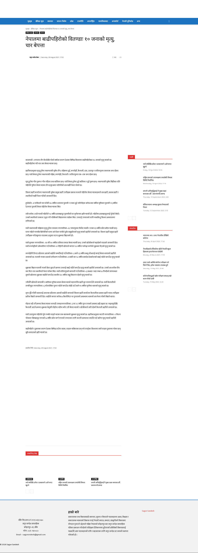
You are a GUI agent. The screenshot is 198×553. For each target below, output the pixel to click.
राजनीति (80, 21)
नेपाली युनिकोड (127, 21)
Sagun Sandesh (148, 510)
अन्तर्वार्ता (115, 21)
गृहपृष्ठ (30, 21)
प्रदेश (71, 21)
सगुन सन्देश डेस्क (34, 57)
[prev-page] (27, 491)
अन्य (138, 21)
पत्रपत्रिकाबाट (103, 21)
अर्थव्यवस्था (29, 479)
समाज (42, 33)
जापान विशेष (61, 21)
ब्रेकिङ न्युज (40, 21)
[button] (169, 21)
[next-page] (31, 491)
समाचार (50, 21)
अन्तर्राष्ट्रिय (90, 21)
